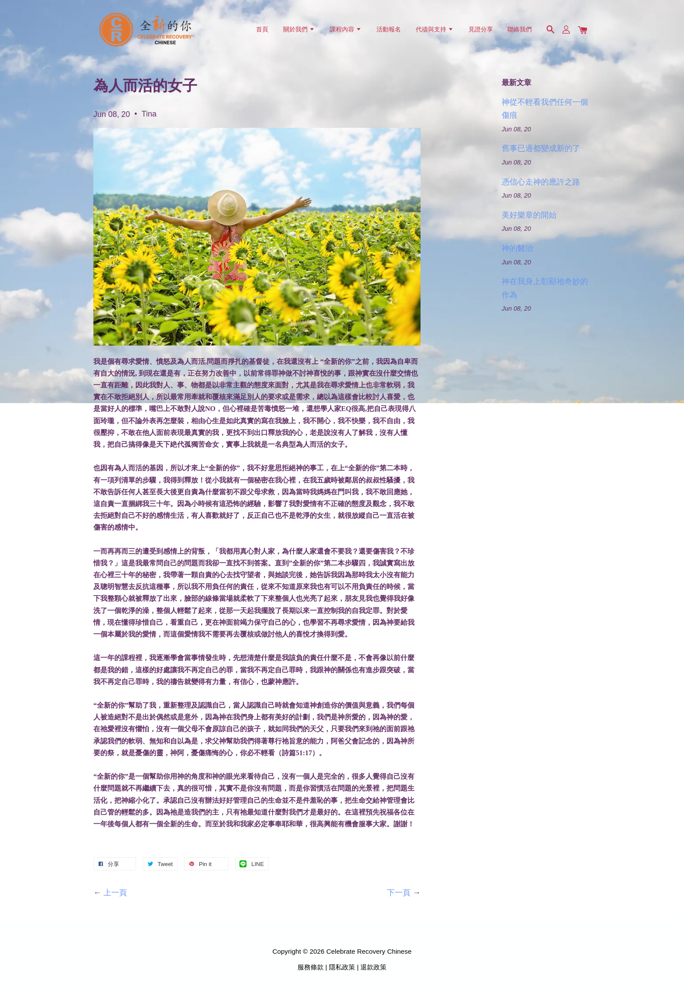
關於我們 (299, 29)
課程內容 (346, 29)
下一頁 (398, 892)
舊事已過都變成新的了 (541, 148)
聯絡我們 (519, 29)
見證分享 (481, 29)
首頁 (262, 29)
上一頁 (115, 892)
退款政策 (373, 967)
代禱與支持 (435, 29)
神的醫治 (517, 248)
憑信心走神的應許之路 (541, 182)
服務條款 (311, 967)
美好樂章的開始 (529, 215)
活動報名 (388, 29)
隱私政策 (342, 967)
